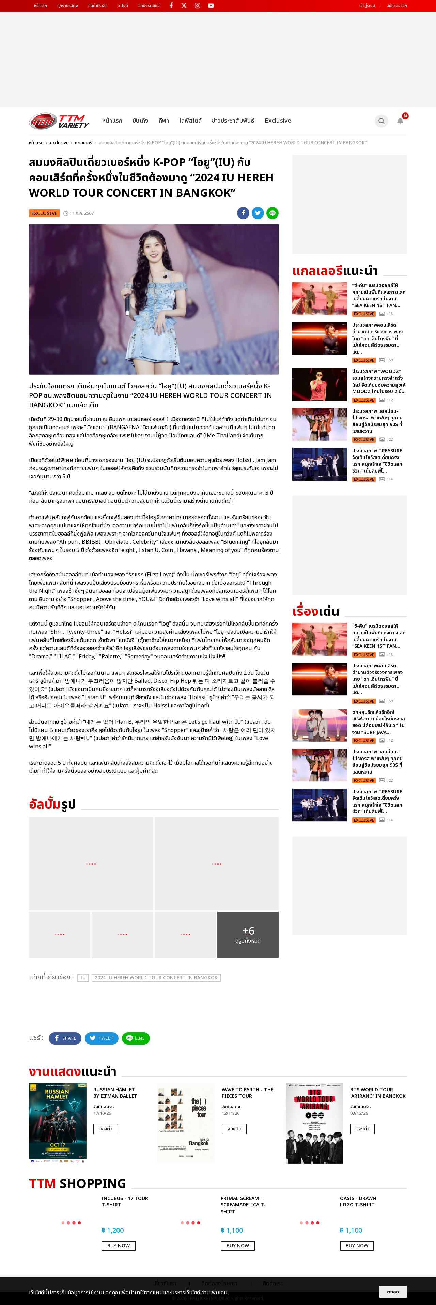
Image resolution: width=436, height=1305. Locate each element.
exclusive (59, 143)
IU (83, 977)
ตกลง (393, 1291)
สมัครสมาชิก (397, 6)
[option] (90, 1123)
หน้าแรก (40, 6)
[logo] (59, 121)
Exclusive (278, 120)
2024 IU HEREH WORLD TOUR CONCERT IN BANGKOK (156, 977)
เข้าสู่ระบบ (367, 6)
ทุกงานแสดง (67, 6)
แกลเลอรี (83, 143)
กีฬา (164, 120)
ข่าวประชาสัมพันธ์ (233, 120)
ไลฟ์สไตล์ (190, 120)
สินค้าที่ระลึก (98, 6)
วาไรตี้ (123, 6)
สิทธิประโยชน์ (149, 6)
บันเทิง (141, 120)
